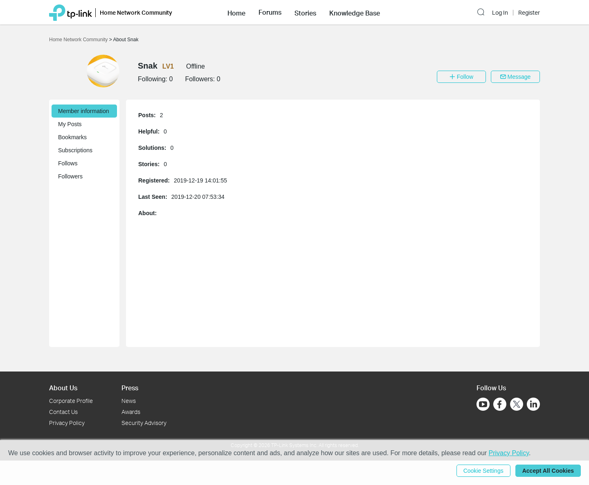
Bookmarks (72, 137)
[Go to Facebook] (499, 404)
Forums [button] (270, 12)
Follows (67, 163)
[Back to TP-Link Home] (70, 12)
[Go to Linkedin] (533, 404)
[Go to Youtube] (483, 404)
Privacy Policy (67, 422)
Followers (70, 176)
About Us (63, 387)
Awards (130, 411)
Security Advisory (143, 422)
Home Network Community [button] (136, 12)
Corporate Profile (71, 400)
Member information (83, 111)
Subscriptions (75, 150)
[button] (236, 12)
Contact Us (63, 411)
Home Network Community (79, 39)
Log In (500, 13)
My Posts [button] (70, 124)
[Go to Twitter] (516, 405)
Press (129, 387)
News (128, 400)
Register (529, 13)
